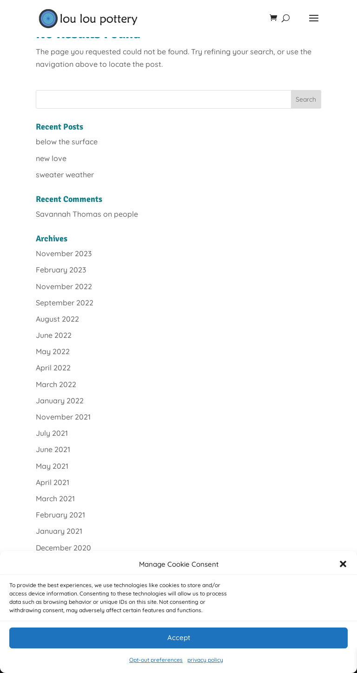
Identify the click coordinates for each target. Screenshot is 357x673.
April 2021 (52, 482)
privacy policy (205, 659)
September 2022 (64, 302)
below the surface (67, 141)
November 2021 (63, 416)
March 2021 (55, 498)
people (126, 214)
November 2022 (64, 286)
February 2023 (61, 269)
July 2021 (52, 433)
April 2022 (53, 367)
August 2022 (57, 319)
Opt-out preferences (156, 659)
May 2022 (53, 351)
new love (51, 158)
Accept (178, 637)
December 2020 (63, 547)
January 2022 (60, 400)
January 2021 (59, 531)
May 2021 (52, 466)
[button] (343, 564)
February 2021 (60, 514)
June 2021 (53, 449)
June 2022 (54, 335)
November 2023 (64, 253)
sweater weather (65, 174)
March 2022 (56, 384)
